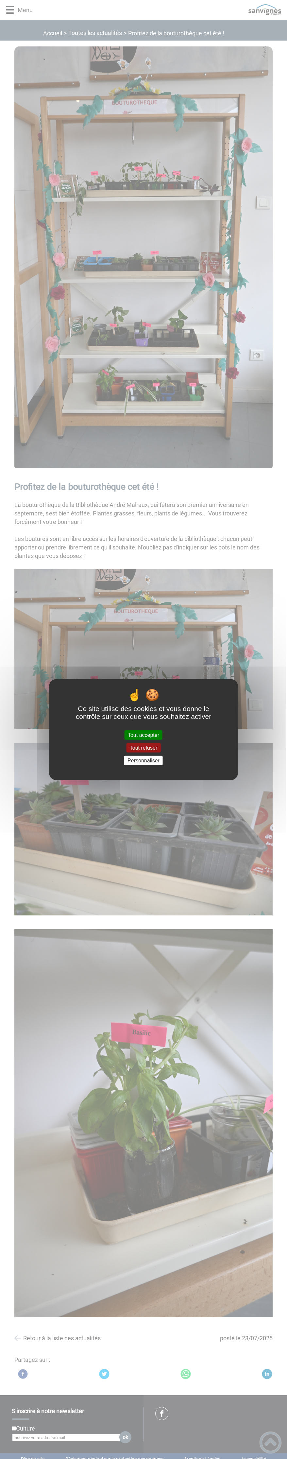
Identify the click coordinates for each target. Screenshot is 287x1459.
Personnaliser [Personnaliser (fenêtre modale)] (143, 760)
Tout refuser (143, 747)
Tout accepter (143, 735)
